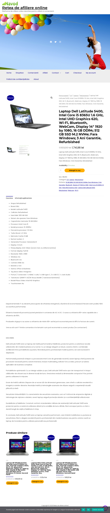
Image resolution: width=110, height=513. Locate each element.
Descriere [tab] (9, 198)
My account (88, 73)
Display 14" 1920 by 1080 (85, 185)
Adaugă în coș (75, 170)
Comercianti (32, 73)
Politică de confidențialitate (17, 79)
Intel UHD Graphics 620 (78, 188)
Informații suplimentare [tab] (24, 198)
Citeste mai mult (98, 509)
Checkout (75, 73)
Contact (53, 73)
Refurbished (85, 96)
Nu (88, 509)
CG (71, 96)
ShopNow (19, 73)
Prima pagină (64, 96)
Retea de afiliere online (24, 7)
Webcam (76, 190)
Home (8, 73)
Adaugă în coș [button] (15, 486)
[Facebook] (51, 42)
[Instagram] (60, 42)
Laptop (76, 96)
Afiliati (43, 73)
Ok (83, 509)
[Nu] (107, 510)
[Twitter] (55, 42)
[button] (51, 98)
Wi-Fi (82, 190)
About (35, 79)
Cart (65, 73)
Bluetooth (72, 185)
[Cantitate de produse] (62, 170)
